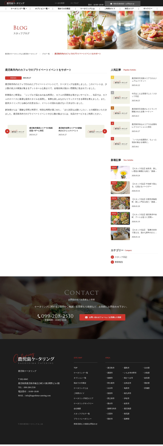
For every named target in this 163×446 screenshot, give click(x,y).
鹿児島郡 (129, 410)
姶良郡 (149, 379)
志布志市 (129, 384)
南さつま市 (130, 379)
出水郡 (149, 369)
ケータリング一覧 (81, 374)
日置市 (112, 415)
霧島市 (129, 369)
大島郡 (149, 374)
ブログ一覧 (51, 54)
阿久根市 (113, 384)
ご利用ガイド (109, 9)
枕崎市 (112, 379)
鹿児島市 (113, 369)
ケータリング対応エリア (83, 400)
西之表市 (113, 400)
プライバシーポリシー (83, 420)
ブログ (76, 3)
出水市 (112, 390)
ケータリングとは (87, 9)
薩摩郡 (129, 420)
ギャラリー (147, 9)
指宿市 (112, 395)
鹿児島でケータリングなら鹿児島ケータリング (15, 2)
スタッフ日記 (121, 257)
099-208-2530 (96, 3)
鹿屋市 (112, 374)
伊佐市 (129, 400)
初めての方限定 (64, 9)
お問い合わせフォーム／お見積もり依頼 (105, 320)
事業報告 (119, 262)
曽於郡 (149, 384)
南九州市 (129, 395)
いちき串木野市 (132, 374)
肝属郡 (149, 390)
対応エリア (129, 9)
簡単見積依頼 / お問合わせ (144, 3)
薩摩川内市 (114, 410)
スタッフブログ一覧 (82, 415)
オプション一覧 (80, 379)
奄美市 (129, 390)
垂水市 (112, 405)
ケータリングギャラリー (83, 405)
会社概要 (61, 3)
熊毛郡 (129, 415)
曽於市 (112, 420)
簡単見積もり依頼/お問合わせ (85, 425)
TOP (75, 369)
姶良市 (129, 405)
